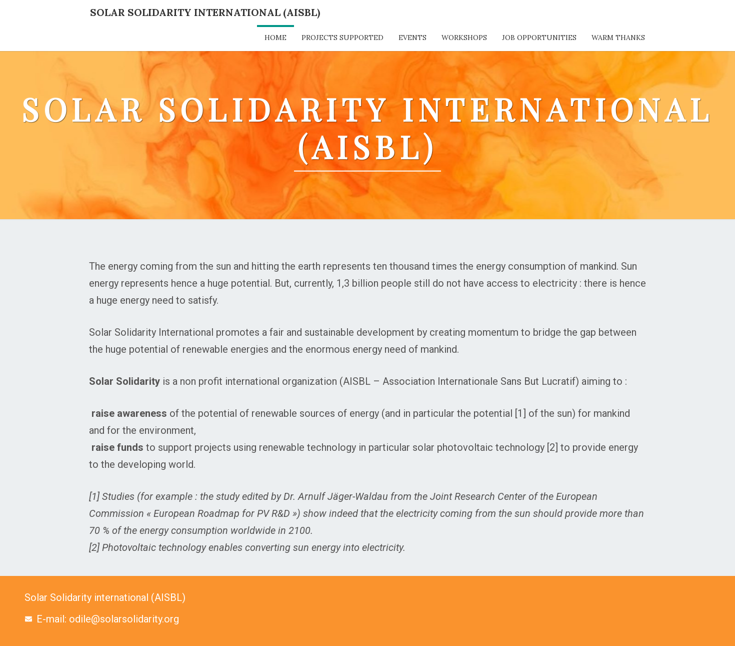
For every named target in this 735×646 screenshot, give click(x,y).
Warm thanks (618, 37)
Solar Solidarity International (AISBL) (205, 12)
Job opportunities (539, 37)
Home (275, 37)
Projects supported (343, 37)
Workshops (464, 37)
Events (412, 37)
